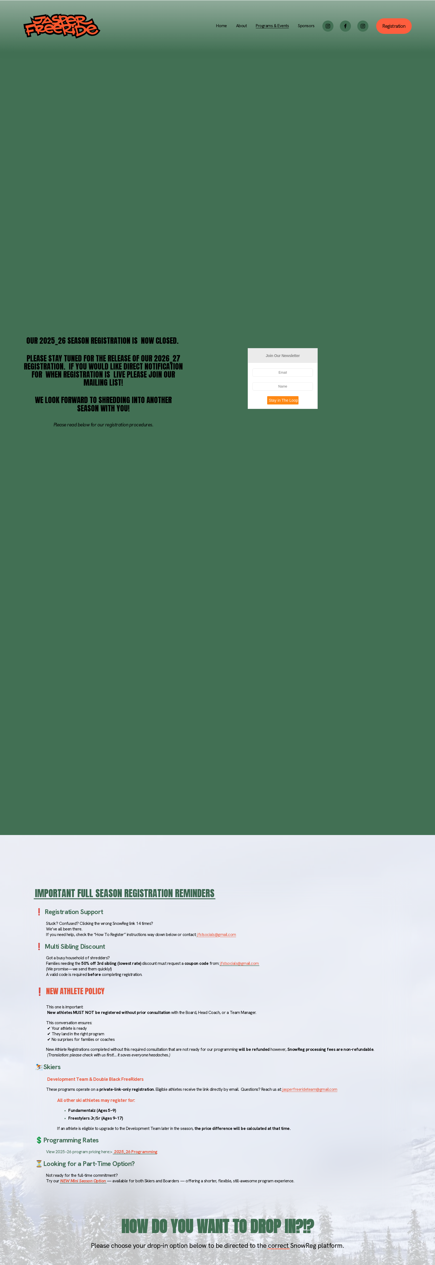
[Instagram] (327, 26)
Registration (394, 26)
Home (221, 26)
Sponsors (306, 26)
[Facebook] (345, 26)
